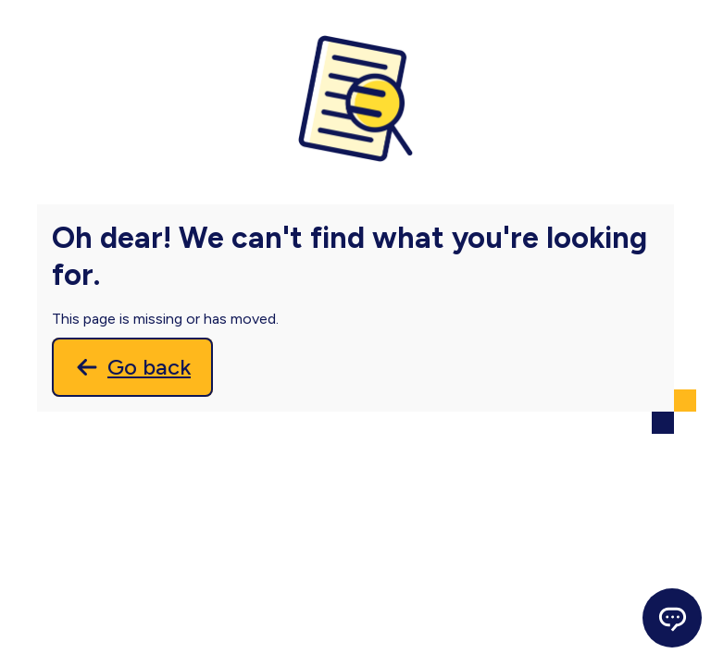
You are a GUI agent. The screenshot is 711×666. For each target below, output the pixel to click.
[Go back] (132, 367)
